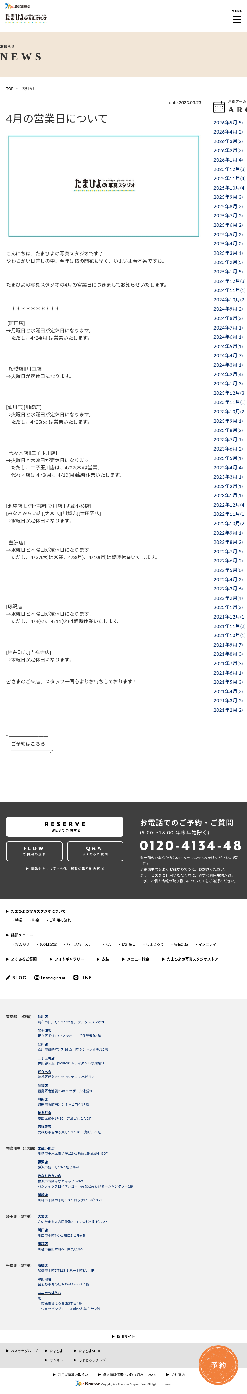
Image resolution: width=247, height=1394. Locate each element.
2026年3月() (228, 141)
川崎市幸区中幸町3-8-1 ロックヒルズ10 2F (70, 1200)
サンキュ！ (58, 1360)
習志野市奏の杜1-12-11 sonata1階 (63, 1284)
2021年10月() (229, 635)
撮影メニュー (22, 935)
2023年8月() (228, 430)
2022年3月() (228, 588)
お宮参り (22, 944)
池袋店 (43, 1085)
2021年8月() (228, 654)
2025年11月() (229, 178)
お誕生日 (128, 944)
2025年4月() (228, 243)
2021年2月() (228, 710)
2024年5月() (228, 346)
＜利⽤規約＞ (217, 875)
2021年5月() (228, 682)
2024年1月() (228, 383)
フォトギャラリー (69, 959)
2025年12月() (229, 169)
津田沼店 (44, 1279)
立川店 (43, 1044)
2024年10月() (229, 299)
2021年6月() (228, 673)
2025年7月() (228, 215)
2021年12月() (229, 616)
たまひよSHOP (90, 1351)
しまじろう (155, 944)
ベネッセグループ (24, 1351)
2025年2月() (228, 262)
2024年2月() (228, 374)
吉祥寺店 (44, 1126)
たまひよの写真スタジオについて (38, 911)
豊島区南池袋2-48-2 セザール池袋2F (65, 1091)
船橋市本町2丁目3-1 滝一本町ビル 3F (66, 1270)
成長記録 (181, 944)
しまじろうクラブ (92, 1360)
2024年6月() (228, 337)
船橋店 (43, 1265)
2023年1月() (228, 495)
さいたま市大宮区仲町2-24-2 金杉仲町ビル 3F (72, 1222)
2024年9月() (228, 309)
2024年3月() (228, 365)
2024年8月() (228, 318)
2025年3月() (228, 253)
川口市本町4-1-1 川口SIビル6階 (61, 1235)
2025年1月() (228, 271)
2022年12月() (229, 505)
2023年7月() (228, 439)
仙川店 (43, 1016)
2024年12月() (229, 281)
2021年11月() (229, 626)
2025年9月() (228, 197)
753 (108, 944)
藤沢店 (43, 1162)
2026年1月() (228, 159)
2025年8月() (228, 206)
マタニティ (207, 944)
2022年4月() (228, 579)
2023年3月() (228, 477)
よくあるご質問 (24, 959)
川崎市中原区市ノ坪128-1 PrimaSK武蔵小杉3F (73, 1153)
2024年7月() (228, 327)
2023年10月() (229, 411)
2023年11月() (229, 402)
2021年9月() (228, 644)
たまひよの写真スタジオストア (192, 959)
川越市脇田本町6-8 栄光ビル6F (61, 1249)
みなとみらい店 (49, 1176)
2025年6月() (228, 225)
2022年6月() (228, 560)
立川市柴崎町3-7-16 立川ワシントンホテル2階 (73, 1049)
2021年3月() (228, 700)
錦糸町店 (44, 1113)
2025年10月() (229, 188)
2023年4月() (228, 467)
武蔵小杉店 (46, 1148)
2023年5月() (228, 458)
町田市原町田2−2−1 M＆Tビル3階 (63, 1105)
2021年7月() (228, 663)
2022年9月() (228, 533)
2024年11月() (229, 290)
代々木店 (44, 1072)
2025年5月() (228, 234)
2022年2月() (228, 598)
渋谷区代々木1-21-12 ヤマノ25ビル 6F (67, 1077)
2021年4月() (228, 691)
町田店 (43, 1099)
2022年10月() (229, 523)
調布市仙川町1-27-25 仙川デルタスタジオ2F (71, 1022)
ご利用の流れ (60, 920)
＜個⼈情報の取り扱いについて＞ (177, 881)
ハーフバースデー (80, 944)
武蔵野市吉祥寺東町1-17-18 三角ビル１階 (69, 1132)
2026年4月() (228, 131)
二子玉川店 (46, 1058)
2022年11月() (229, 514)
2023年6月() (228, 448)
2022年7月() (228, 551)
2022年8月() (228, 542)
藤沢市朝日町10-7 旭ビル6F (59, 1167)
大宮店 (43, 1216)
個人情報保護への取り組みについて (130, 1375)
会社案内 (178, 1375)
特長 (18, 920)
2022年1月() (228, 607)
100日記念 (48, 944)
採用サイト (126, 1336)
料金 (35, 920)
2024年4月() (228, 355)
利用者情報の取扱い (73, 1375)
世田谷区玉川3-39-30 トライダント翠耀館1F (71, 1063)
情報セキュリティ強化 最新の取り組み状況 (67, 868)
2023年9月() (228, 421)
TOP (9, 88)
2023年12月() (229, 393)
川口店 (43, 1230)
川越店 (43, 1244)
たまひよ (56, 1351)
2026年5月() (228, 122)
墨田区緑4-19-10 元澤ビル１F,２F (64, 1118)
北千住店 (44, 1030)
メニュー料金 (138, 959)
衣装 (105, 959)
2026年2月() (228, 150)
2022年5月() (228, 570)
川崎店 (43, 1195)
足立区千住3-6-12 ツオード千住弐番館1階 (69, 1036)
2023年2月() (228, 486)
